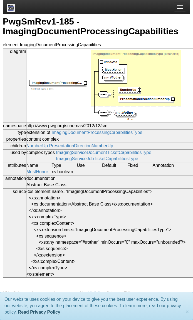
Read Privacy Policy (39, 312)
